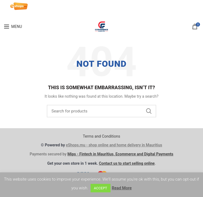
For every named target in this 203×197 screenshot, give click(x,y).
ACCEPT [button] (100, 188)
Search (149, 111)
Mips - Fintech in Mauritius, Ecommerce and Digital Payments (120, 154)
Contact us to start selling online (127, 163)
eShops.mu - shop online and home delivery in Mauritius (114, 145)
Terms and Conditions (101, 136)
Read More (122, 188)
